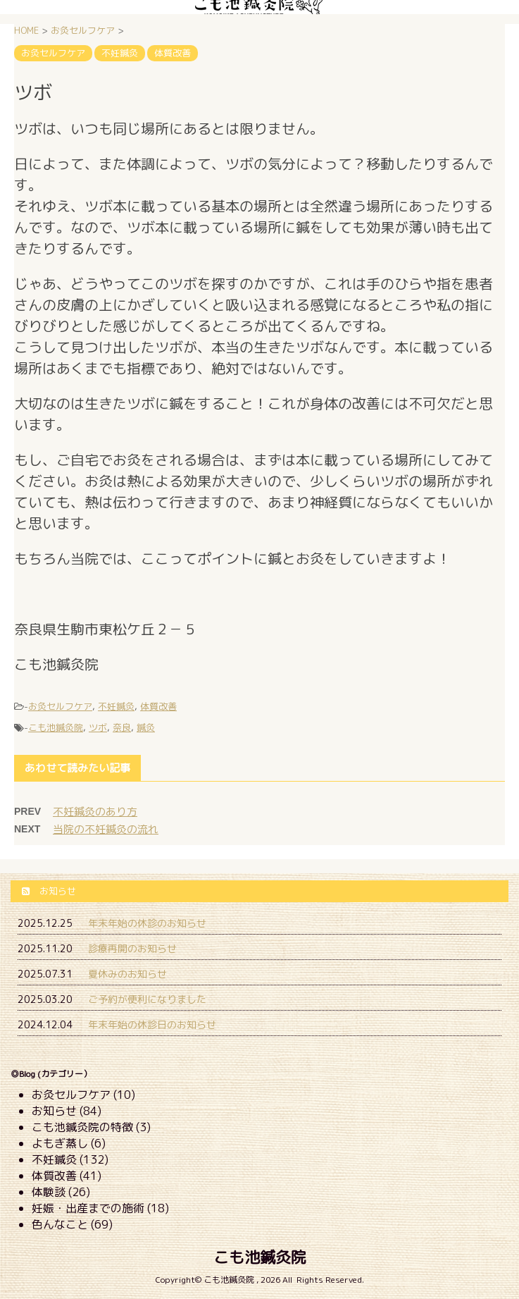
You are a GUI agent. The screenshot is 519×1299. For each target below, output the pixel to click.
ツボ (98, 727)
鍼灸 (146, 727)
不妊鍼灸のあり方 (95, 811)
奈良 (122, 727)
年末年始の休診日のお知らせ (152, 1024)
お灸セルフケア (60, 706)
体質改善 (158, 706)
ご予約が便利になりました (147, 999)
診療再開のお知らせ (132, 948)
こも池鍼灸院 (55, 727)
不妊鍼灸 (116, 706)
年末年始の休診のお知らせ (147, 923)
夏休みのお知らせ (127, 973)
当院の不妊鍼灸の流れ (105, 829)
